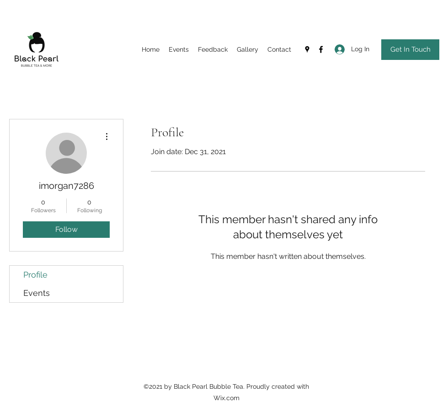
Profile (35, 274)
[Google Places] (307, 49)
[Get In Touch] (410, 49)
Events (36, 293)
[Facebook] (320, 49)
